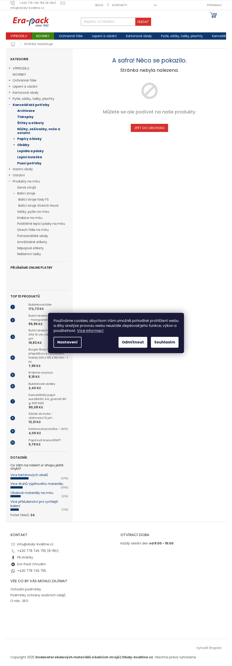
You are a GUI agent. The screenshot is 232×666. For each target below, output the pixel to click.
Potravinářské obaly (32, 236)
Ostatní (16, 175)
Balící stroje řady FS (33, 199)
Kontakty (119, 5)
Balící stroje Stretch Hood (38, 205)
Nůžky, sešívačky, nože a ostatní (38, 131)
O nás (15, 601)
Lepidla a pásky (30, 151)
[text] (35, 3)
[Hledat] (116, 22)
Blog (99, 5)
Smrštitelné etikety (32, 242)
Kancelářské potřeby (28, 105)
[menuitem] (18, 36)
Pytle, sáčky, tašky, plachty (31, 99)
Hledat (143, 21)
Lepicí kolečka (29, 157)
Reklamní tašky (29, 254)
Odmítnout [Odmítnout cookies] (133, 342)
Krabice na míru (29, 218)
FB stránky (25, 557)
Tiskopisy (25, 117)
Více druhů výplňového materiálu (36, 484)
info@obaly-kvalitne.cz (35, 544)
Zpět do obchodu (149, 128)
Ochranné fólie (22, 81)
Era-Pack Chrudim (31, 564)
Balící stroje (24, 193)
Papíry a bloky (27, 139)
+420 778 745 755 (31, 570)
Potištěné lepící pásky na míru (41, 223)
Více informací (90, 330)
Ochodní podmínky (25, 589)
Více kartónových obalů (29, 475)
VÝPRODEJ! (18, 69)
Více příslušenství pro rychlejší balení (34, 503)
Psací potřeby (29, 163)
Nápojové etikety (30, 248)
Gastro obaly (20, 169)
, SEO (24, 601)
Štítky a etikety (30, 123)
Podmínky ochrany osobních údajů (37, 595)
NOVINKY (20, 74)
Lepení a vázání (22, 87)
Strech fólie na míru (33, 230)
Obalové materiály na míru (31, 493)
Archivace (26, 110)
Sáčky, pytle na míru (33, 211)
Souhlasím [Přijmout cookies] (164, 342)
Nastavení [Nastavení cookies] (67, 342)
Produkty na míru (24, 181)
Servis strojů (26, 187)
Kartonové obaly (23, 93)
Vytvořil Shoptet (209, 648)
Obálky (21, 145)
